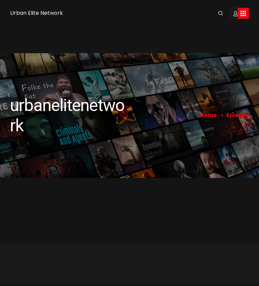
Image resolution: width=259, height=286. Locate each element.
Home (208, 115)
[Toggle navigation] (243, 13)
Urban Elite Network (36, 13)
